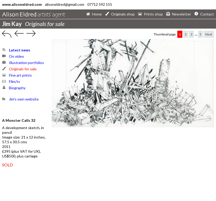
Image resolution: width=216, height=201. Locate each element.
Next (208, 34)
